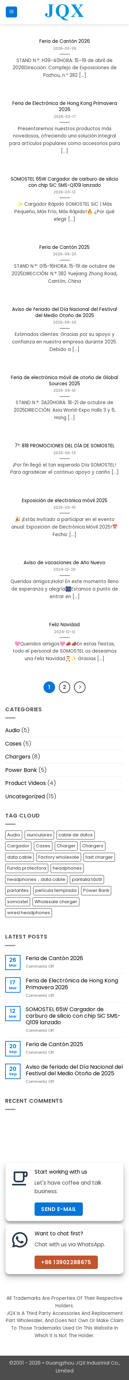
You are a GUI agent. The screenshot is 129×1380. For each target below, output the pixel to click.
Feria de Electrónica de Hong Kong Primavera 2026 (64, 106)
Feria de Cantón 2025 (64, 247)
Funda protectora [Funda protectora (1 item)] (26, 868)
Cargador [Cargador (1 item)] (18, 846)
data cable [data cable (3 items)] (19, 857)
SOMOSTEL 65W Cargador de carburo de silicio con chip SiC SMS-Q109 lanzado (64, 182)
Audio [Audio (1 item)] (13, 835)
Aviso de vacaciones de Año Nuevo (64, 563)
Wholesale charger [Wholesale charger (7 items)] (56, 902)
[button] (11, 12)
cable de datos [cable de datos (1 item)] (76, 835)
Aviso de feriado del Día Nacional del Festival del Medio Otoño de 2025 (64, 312)
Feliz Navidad (64, 625)
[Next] (80, 687)
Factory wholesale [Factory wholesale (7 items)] (58, 857)
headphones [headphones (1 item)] (67, 868)
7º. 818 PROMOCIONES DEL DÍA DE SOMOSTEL (65, 446)
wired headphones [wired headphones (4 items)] (28, 913)
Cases (13, 744)
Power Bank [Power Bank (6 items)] (96, 890)
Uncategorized (25, 796)
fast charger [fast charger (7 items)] (99, 857)
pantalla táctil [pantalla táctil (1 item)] (87, 879)
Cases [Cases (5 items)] (43, 846)
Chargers (17, 757)
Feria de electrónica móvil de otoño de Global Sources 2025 (64, 381)
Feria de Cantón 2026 (64, 41)
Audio (12, 730)
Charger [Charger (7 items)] (66, 846)
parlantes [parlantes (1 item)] (18, 890)
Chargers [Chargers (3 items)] (92, 846)
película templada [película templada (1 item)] (56, 890)
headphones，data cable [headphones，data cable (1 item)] (36, 879)
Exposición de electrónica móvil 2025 (64, 501)
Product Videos (25, 783)
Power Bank (21, 770)
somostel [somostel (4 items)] (17, 902)
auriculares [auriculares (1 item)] (39, 835)
